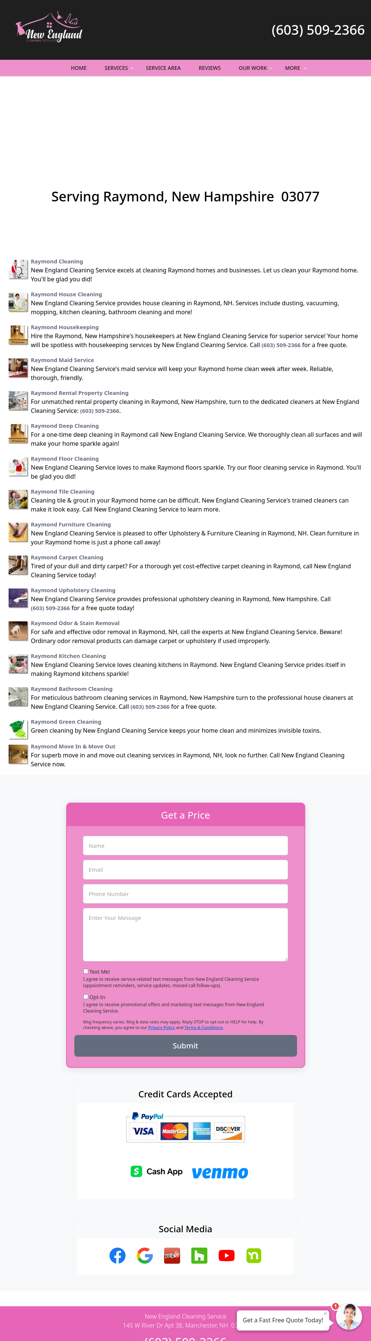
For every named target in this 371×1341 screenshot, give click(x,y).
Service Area (163, 67)
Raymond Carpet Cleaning (67, 475)
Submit (185, 964)
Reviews (210, 67)
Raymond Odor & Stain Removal (75, 541)
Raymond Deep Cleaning (65, 344)
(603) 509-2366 (318, 30)
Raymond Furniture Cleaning (71, 443)
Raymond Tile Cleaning (63, 410)
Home (79, 67)
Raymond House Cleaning (66, 212)
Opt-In (97, 915)
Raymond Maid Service (62, 278)
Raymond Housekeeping (65, 245)
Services (120, 70)
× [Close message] (325, 1313)
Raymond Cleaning (57, 179)
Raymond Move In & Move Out (73, 664)
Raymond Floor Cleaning (65, 377)
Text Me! (99, 890)
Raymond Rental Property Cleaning (80, 311)
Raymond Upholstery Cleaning (73, 508)
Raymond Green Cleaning (66, 640)
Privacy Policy (161, 946)
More (296, 70)
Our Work (256, 70)
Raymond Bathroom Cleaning (72, 607)
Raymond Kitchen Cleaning (68, 574)
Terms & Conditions (204, 946)
